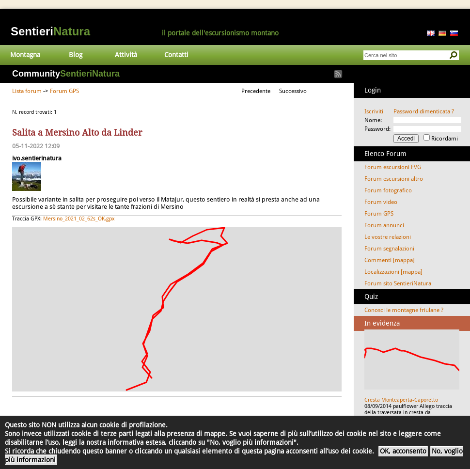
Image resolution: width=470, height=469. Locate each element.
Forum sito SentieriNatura (397, 283)
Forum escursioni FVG (392, 167)
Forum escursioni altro (393, 178)
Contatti (176, 55)
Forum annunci (384, 225)
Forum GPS (64, 91)
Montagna (25, 55)
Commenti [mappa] (389, 260)
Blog (75, 55)
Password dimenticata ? (423, 111)
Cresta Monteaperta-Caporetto (401, 400)
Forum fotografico (388, 190)
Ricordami (444, 138)
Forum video (380, 202)
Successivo (293, 91)
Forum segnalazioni (389, 248)
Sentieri (50, 31)
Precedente (255, 91)
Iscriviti (373, 111)
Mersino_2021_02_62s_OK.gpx (79, 219)
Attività (126, 55)
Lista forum (27, 91)
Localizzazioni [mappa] (393, 271)
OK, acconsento (403, 451)
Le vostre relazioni (387, 237)
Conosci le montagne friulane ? (403, 310)
